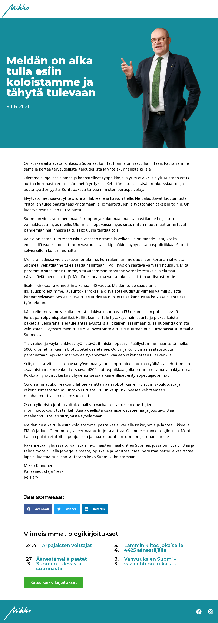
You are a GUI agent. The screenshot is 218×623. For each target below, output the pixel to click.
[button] (38, 509)
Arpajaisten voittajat (67, 545)
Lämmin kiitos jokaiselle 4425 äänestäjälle (153, 548)
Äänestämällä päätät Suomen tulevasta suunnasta (61, 563)
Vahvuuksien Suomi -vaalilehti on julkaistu (150, 561)
